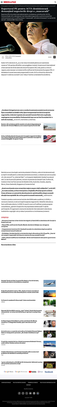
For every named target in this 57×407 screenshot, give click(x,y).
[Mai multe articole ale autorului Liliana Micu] (3, 57)
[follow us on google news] (8, 372)
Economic (11, 6)
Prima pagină (4, 6)
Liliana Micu (8, 57)
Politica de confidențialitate (48, 382)
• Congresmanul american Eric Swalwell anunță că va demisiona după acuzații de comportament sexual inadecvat (26, 230)
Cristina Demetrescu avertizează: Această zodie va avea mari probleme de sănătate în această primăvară (20, 352)
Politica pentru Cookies (19, 382)
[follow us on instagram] (40, 372)
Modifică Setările (28, 389)
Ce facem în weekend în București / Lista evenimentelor (18, 300)
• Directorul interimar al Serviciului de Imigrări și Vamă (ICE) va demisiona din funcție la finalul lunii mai (28, 221)
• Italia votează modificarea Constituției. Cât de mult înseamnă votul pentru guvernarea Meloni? (28, 238)
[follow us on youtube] (32, 372)
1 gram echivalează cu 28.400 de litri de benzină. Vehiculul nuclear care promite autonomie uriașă (22, 362)
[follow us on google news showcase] (21, 372)
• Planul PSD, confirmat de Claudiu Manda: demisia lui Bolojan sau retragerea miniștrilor (25, 225)
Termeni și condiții (33, 382)
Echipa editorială (6, 382)
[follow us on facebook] (49, 372)
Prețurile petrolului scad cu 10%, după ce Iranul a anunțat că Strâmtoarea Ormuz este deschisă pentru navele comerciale (20, 291)
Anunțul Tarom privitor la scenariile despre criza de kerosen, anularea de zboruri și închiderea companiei (20, 281)
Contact (28, 385)
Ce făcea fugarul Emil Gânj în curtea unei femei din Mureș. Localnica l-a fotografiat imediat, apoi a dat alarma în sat (19, 321)
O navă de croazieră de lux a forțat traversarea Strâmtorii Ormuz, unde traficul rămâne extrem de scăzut (21, 342)
